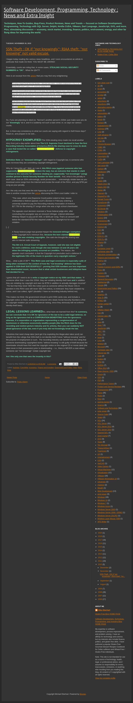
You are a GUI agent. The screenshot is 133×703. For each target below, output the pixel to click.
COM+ (100, 150)
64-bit (99, 89)
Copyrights (24, 367)
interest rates (102, 316)
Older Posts (82, 377)
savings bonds (103, 402)
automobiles (102, 113)
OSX (99, 377)
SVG (99, 439)
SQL (99, 420)
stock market (102, 436)
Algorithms (101, 104)
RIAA (9, 370)
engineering (102, 221)
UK (98, 454)
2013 (100, 554)
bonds (99, 119)
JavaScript (101, 328)
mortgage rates (103, 350)
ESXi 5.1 (101, 236)
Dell (99, 178)
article (33, 76)
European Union (104, 249)
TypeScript (101, 451)
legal (75, 367)
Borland (100, 123)
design (100, 190)
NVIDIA (100, 365)
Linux (99, 341)
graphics (100, 295)
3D (98, 86)
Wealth (100, 488)
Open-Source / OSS (105, 371)
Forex (99, 270)
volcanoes (101, 482)
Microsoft (101, 347)
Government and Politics (63, 367)
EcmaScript (102, 202)
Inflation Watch (103, 310)
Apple (99, 110)
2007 (100, 596)
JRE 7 (99, 335)
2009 (100, 589)
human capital (103, 304)
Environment (102, 224)
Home (47, 377)
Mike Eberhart (104, 610)
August (103, 584)
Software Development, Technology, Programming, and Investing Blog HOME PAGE (109, 621)
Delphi (100, 181)
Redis (99, 396)
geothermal (102, 282)
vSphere (100, 485)
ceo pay (100, 138)
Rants (80, 367)
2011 (100, 561)
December (104, 568)
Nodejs (100, 359)
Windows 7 (101, 503)
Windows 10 (102, 500)
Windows (101, 497)
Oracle (100, 374)
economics (33, 367)
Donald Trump (103, 199)
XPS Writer (101, 522)
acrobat (100, 95)
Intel (99, 313)
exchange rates (103, 252)
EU (98, 245)
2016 (100, 543)
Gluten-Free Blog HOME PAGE (107, 614)
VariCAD (100, 463)
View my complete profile (105, 678)
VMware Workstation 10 (107, 479)
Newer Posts (12, 377)
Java (99, 322)
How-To (100, 298)
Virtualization (102, 473)
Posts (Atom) (22, 382)
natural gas (101, 353)
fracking (100, 273)
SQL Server (102, 423)
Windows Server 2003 (106, 509)
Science (100, 405)
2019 (100, 536)
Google (100, 285)
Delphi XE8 (102, 187)
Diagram (100, 193)
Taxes (99, 442)
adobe (99, 98)
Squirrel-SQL (102, 433)
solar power (102, 411)
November (104, 571)
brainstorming (103, 126)
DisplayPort (102, 196)
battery (100, 116)
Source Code (102, 414)
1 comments (51, 364)
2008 (100, 592)
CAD (99, 132)
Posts (100, 66)
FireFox (100, 261)
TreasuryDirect (103, 448)
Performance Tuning (105, 384)
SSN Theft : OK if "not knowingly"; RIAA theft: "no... (112, 575)
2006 (100, 599)
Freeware (101, 276)
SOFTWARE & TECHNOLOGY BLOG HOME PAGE (110, 50)
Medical (100, 344)
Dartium (100, 169)
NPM (99, 362)
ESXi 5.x (100, 239)
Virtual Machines (104, 470)
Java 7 (100, 325)
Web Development (104, 491)
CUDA (100, 159)
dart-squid (101, 166)
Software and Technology (107, 408)
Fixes (99, 264)
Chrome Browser (104, 144)
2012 (100, 557)
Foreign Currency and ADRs (108, 267)
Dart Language (103, 163)
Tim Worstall (102, 445)
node (99, 356)
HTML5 (100, 301)
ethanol (100, 242)
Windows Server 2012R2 (107, 516)
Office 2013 (102, 368)
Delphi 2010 (102, 184)
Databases (101, 172)
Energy (100, 218)
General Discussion (105, 279)
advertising (101, 101)
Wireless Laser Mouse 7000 (108, 519)
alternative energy (104, 107)
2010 (100, 564)
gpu (99, 291)
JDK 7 (99, 331)
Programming (102, 390)
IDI (98, 307)
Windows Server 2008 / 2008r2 (109, 512)
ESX (99, 230)
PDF (99, 380)
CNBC (100, 147)
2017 (100, 540)
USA (99, 460)
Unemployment (103, 457)
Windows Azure (103, 506)
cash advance (103, 135)
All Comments (103, 70)
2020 (100, 533)
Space (100, 417)
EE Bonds (101, 209)
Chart (99, 141)
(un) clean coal (103, 83)
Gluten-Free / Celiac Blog (107, 54)
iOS (99, 319)
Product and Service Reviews (109, 387)
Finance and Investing (46, 367)
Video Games (103, 466)
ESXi (99, 233)
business (16, 367)
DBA (99, 175)
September (105, 581)
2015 (100, 547)
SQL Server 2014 (104, 430)
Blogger (83, 694)
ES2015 (100, 227)
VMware (100, 476)
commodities (102, 153)
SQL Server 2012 (104, 427)
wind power (102, 494)
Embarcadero (102, 215)
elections (101, 212)
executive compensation (107, 255)
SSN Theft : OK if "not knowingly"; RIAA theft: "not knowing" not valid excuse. (47, 51)
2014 (100, 550)
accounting (101, 92)
